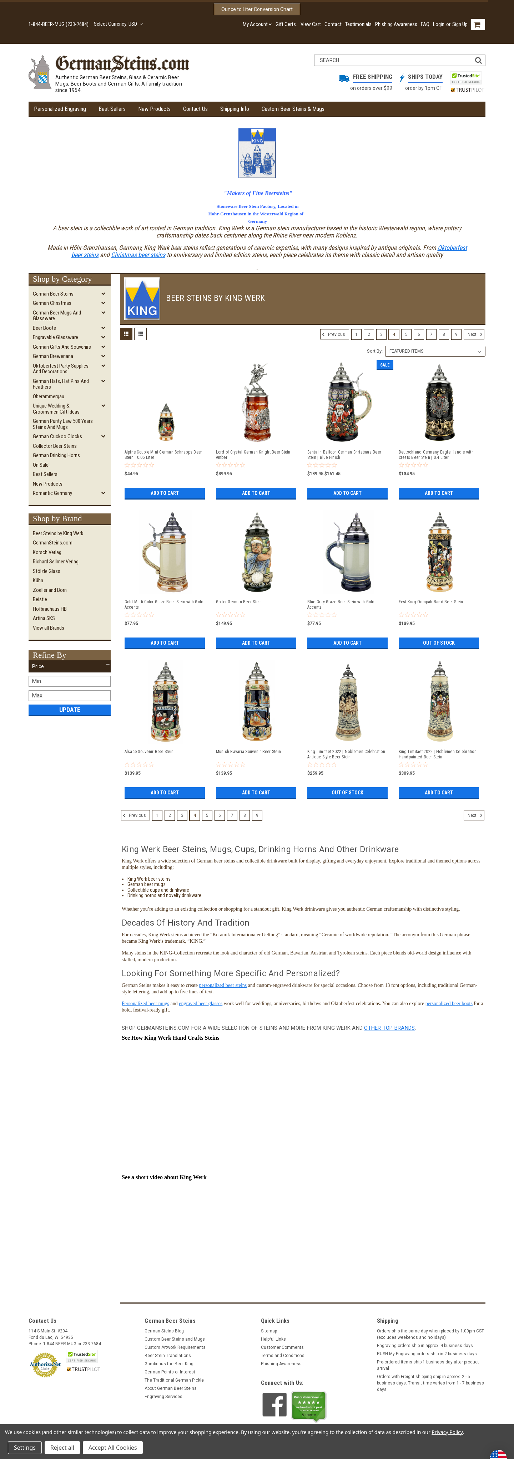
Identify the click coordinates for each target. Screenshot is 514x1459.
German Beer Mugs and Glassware (57, 315)
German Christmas (52, 303)
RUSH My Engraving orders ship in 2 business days (427, 1353)
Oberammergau (48, 396)
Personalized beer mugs (145, 1003)
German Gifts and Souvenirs (62, 347)
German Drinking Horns (56, 455)
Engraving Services (163, 1396)
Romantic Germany (52, 493)
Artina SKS (44, 618)
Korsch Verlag (47, 552)
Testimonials (358, 24)
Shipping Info (234, 109)
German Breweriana (53, 356)
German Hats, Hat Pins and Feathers (61, 384)
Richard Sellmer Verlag (56, 561)
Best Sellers (112, 109)
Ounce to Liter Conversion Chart (257, 9)
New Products (154, 109)
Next (476, 334)
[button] (70, 666)
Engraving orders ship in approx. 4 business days (425, 1345)
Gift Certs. (286, 24)
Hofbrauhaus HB (50, 609)
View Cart (311, 24)
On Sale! (41, 465)
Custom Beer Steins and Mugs (175, 1339)
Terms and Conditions (282, 1355)
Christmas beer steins (138, 254)
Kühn (38, 580)
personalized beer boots (449, 1003)
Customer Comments (282, 1347)
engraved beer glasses (200, 1003)
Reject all (62, 1448)
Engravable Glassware (55, 337)
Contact (333, 24)
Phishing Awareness (396, 24)
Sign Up (460, 24)
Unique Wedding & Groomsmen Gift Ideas (56, 409)
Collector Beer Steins (55, 446)
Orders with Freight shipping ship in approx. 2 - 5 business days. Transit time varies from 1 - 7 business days (430, 1383)
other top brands (389, 1028)
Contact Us (195, 109)
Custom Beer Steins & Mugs (293, 109)
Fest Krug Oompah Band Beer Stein (431, 601)
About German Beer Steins (171, 1388)
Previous (332, 334)
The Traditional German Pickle (174, 1380)
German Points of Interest (170, 1372)
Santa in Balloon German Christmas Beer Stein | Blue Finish (344, 455)
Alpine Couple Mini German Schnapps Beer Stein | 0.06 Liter (163, 455)
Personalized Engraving (60, 109)
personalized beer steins (223, 985)
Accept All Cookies (113, 1448)
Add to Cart (165, 493)
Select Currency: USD (118, 24)
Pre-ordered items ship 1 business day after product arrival (428, 1365)
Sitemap (269, 1331)
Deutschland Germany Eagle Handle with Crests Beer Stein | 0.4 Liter (436, 455)
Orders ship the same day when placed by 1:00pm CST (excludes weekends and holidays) (430, 1334)
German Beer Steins (53, 294)
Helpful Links (273, 1339)
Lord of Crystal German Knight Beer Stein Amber (253, 455)
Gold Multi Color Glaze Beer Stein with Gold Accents (164, 604)
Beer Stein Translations (168, 1355)
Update (69, 709)
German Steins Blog (164, 1331)
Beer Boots (44, 328)
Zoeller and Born (50, 590)
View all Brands (48, 628)
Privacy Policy (447, 1432)
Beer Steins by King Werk (58, 533)
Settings (25, 1448)
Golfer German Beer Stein (239, 601)
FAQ (425, 24)
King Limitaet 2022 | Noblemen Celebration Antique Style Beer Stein (346, 754)
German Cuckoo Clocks (57, 436)
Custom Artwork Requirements (175, 1347)
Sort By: (375, 351)
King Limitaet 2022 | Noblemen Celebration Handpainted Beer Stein (438, 754)
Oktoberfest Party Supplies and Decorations (61, 369)
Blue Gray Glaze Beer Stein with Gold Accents (341, 604)
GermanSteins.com (52, 542)
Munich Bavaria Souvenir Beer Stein (248, 751)
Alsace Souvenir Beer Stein (149, 751)
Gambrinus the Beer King (169, 1363)
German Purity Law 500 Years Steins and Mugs (63, 424)
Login (438, 24)
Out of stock (439, 643)
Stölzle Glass (46, 571)
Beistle (40, 599)
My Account (257, 24)
